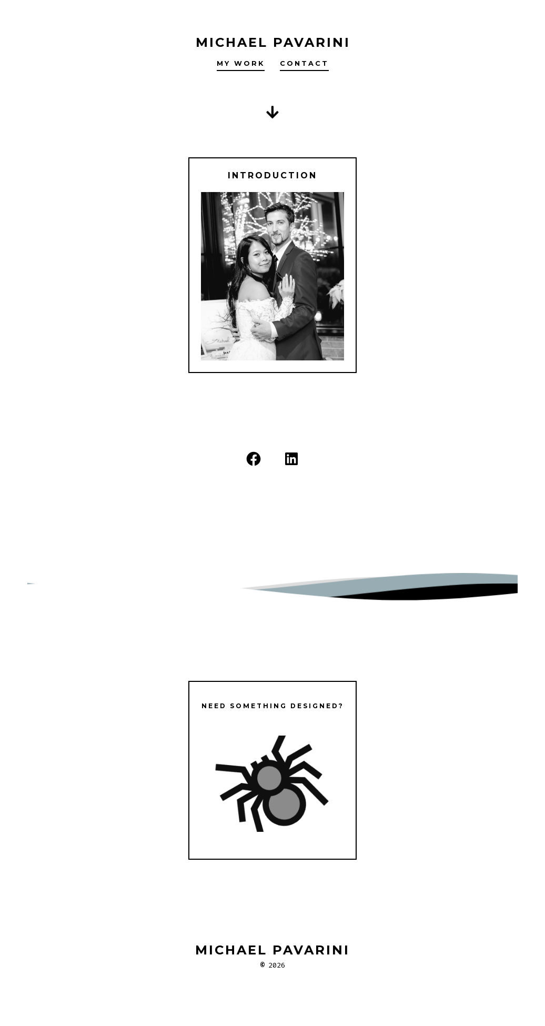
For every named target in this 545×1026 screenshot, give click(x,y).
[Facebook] (253, 459)
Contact (304, 63)
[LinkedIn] (291, 459)
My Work (241, 63)
